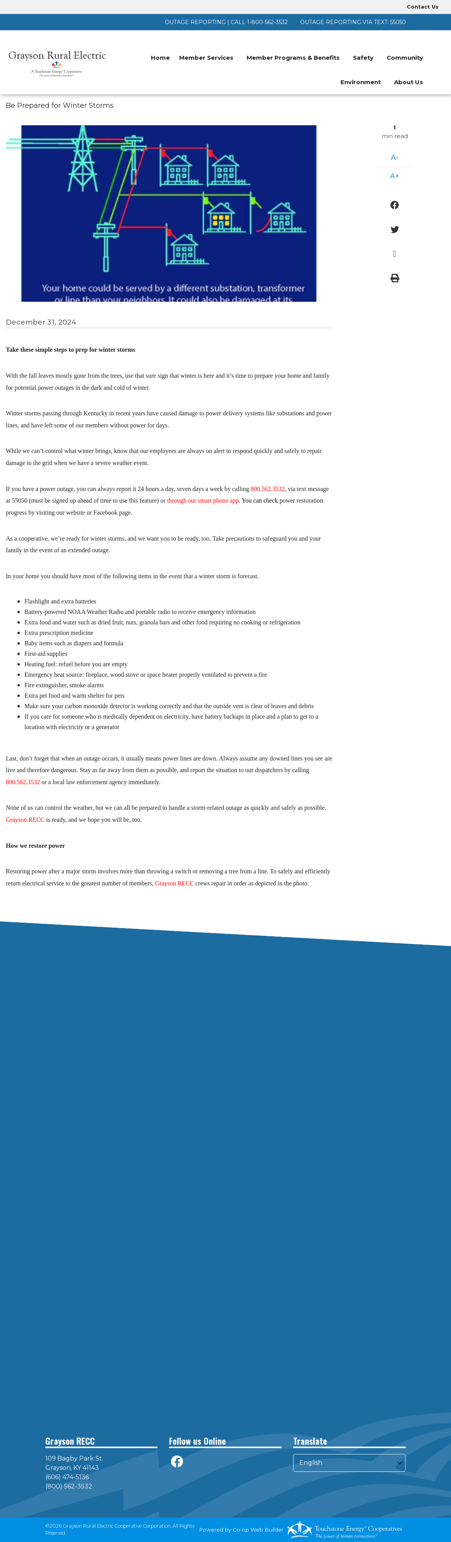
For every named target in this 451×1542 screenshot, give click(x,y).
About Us (408, 82)
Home (160, 57)
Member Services (206, 57)
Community (405, 57)
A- (395, 157)
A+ (394, 176)
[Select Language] (349, 1463)
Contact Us (423, 6)
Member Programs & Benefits (293, 57)
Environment (360, 82)
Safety (363, 57)
